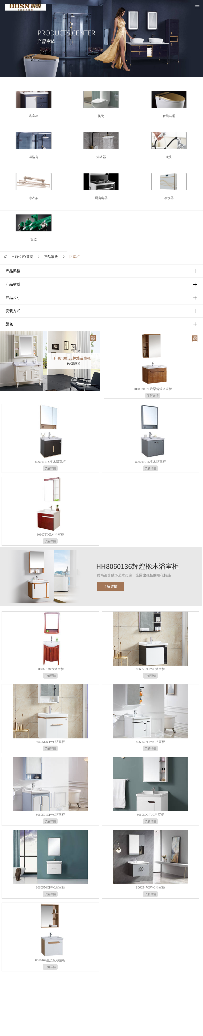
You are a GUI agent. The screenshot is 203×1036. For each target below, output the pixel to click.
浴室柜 (74, 257)
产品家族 (51, 257)
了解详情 (153, 395)
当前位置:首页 (22, 257)
